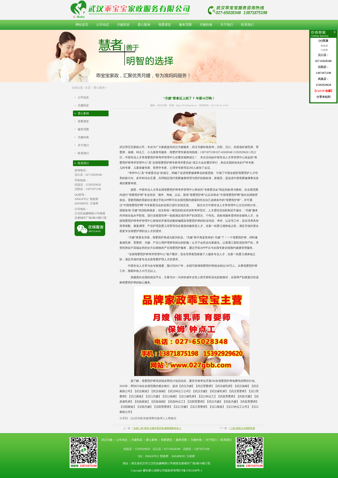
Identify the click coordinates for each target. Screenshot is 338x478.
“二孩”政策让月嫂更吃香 (242, 428)
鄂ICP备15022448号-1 (189, 470)
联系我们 (247, 24)
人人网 (166, 418)
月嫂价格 (206, 24)
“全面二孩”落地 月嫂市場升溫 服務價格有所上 (157, 428)
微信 (173, 418)
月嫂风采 (123, 24)
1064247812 (81, 199)
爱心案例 (144, 24)
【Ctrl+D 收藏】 (323, 90)
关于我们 (226, 24)
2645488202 (81, 203)
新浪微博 (145, 418)
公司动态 (102, 24)
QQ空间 (135, 418)
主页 (88, 87)
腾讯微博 (156, 418)
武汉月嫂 (162, 105)
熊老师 (324, 45)
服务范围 (185, 24)
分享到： (125, 418)
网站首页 (82, 24)
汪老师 (324, 50)
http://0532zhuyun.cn (186, 105)
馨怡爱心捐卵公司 (154, 470)
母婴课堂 (164, 24)
